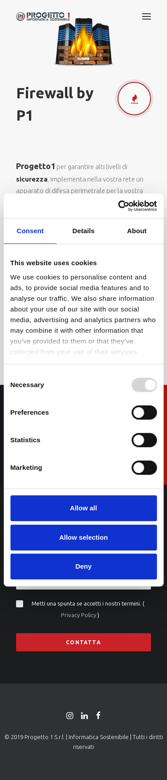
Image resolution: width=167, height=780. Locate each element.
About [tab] (137, 230)
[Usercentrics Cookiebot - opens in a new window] (119, 206)
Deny (83, 566)
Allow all (83, 508)
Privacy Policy (79, 615)
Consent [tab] (30, 230)
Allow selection (83, 537)
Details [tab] (84, 230)
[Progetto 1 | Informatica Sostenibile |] (42, 16)
